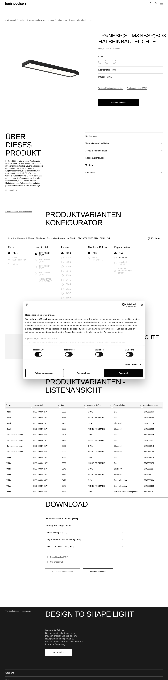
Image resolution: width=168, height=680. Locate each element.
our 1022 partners (42, 319)
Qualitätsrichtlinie (52, 638)
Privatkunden (142, 3)
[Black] (100, 62)
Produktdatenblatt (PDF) (137, 88)
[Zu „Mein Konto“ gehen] (152, 12)
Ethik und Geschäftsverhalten (57, 643)
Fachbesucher (157, 3)
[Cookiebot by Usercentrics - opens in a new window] (124, 305)
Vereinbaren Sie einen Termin (137, 626)
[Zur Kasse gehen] (161, 12)
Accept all (123, 373)
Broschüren (90, 634)
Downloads (89, 647)
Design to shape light (54, 630)
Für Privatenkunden (133, 638)
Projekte (88, 626)
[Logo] (15, 9)
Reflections (89, 630)
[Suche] (157, 12)
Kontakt (128, 621)
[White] (114, 62)
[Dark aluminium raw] (107, 62)
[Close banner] (142, 305)
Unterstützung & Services (95, 621)
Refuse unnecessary (44, 373)
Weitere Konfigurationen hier (110, 88)
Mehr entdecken (12, 180)
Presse (128, 634)
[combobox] (18, 346)
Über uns (49, 621)
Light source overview (94, 638)
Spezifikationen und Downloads (18, 201)
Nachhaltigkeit (51, 626)
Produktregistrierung (93, 643)
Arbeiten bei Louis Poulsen (56, 634)
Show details (131, 364)
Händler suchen (131, 630)
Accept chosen (84, 373)
